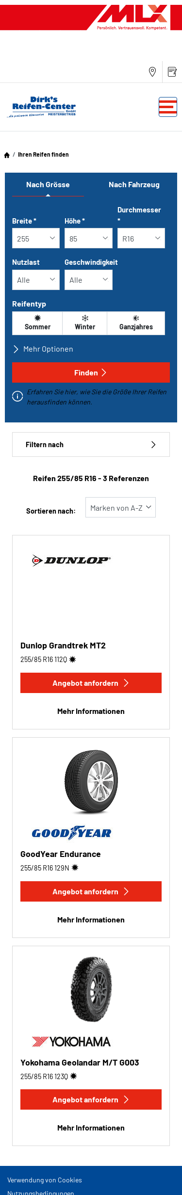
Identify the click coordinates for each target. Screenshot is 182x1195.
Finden (91, 372)
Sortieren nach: (51, 511)
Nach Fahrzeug (134, 184)
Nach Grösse (48, 184)
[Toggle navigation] (168, 107)
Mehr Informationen (91, 710)
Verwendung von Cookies (44, 1180)
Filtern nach (91, 444)
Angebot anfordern (91, 682)
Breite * (24, 220)
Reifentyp (29, 303)
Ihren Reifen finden (43, 154)
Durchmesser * (139, 215)
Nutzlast (26, 262)
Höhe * (75, 220)
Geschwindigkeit (91, 262)
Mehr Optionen (42, 349)
